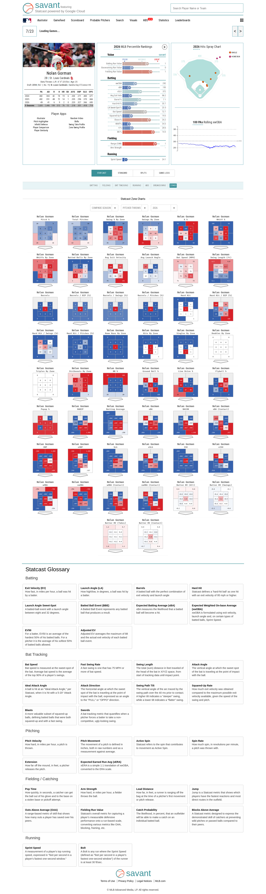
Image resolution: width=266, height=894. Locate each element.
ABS (148, 20)
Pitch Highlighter (41, 121)
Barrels (140, 588)
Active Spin (143, 740)
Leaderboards (182, 20)
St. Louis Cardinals (59, 85)
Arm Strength (89, 789)
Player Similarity (41, 130)
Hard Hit (197, 588)
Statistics (164, 20)
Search (120, 20)
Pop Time (31, 789)
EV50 (28, 630)
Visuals (133, 20)
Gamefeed (59, 20)
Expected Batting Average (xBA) (155, 605)
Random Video (76, 118)
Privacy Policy (126, 881)
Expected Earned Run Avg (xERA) (101, 762)
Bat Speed (31, 664)
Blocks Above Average (205, 809)
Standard (122, 173)
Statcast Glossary (47, 569)
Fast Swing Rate (90, 664)
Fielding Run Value (92, 809)
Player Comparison (41, 127)
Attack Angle (199, 664)
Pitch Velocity (33, 740)
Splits (143, 173)
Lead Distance (145, 789)
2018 (34, 85)
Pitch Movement (90, 740)
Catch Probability (146, 809)
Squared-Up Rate (202, 685)
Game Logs (164, 173)
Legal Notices (145, 881)
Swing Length (144, 664)
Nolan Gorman (59, 73)
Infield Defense (41, 124)
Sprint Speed (33, 847)
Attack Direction (90, 685)
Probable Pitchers (100, 20)
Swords (85, 710)
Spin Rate (197, 740)
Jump (195, 789)
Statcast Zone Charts (133, 199)
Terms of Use (108, 881)
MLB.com (160, 881)
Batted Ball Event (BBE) (95, 605)
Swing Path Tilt (145, 685)
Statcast (101, 173)
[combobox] (207, 8)
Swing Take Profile (77, 124)
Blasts (29, 710)
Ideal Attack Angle (36, 685)
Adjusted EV (88, 630)
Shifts (76, 121)
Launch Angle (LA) (92, 588)
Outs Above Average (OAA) (41, 809)
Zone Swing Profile (77, 127)
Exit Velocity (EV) (35, 588)
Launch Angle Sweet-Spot (40, 605)
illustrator (42, 20)
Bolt (83, 847)
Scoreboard (77, 20)
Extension (31, 762)
